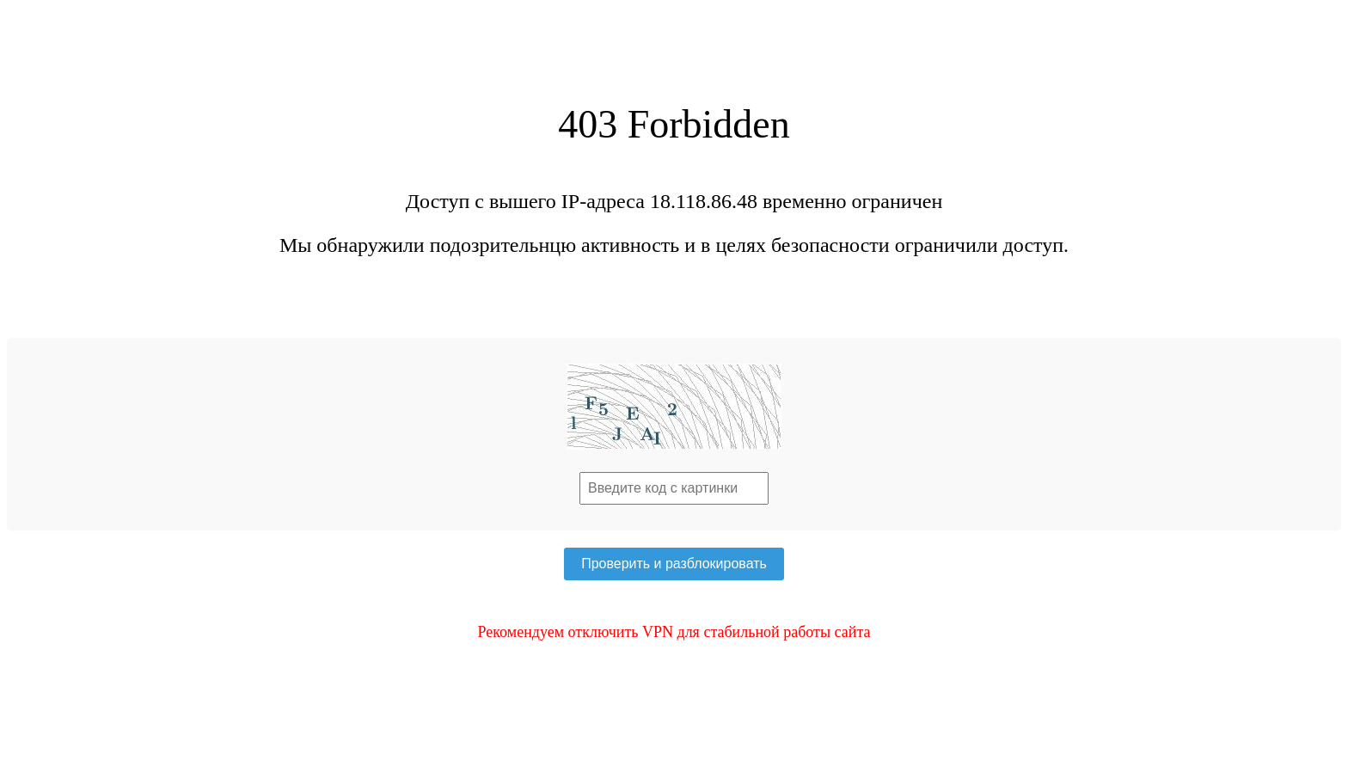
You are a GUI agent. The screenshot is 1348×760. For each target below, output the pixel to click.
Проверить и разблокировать (674, 563)
